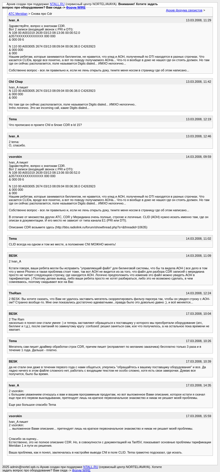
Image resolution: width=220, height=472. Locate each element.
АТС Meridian (18, 13)
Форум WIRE (76, 7)
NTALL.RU (57, 4)
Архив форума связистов (184, 10)
